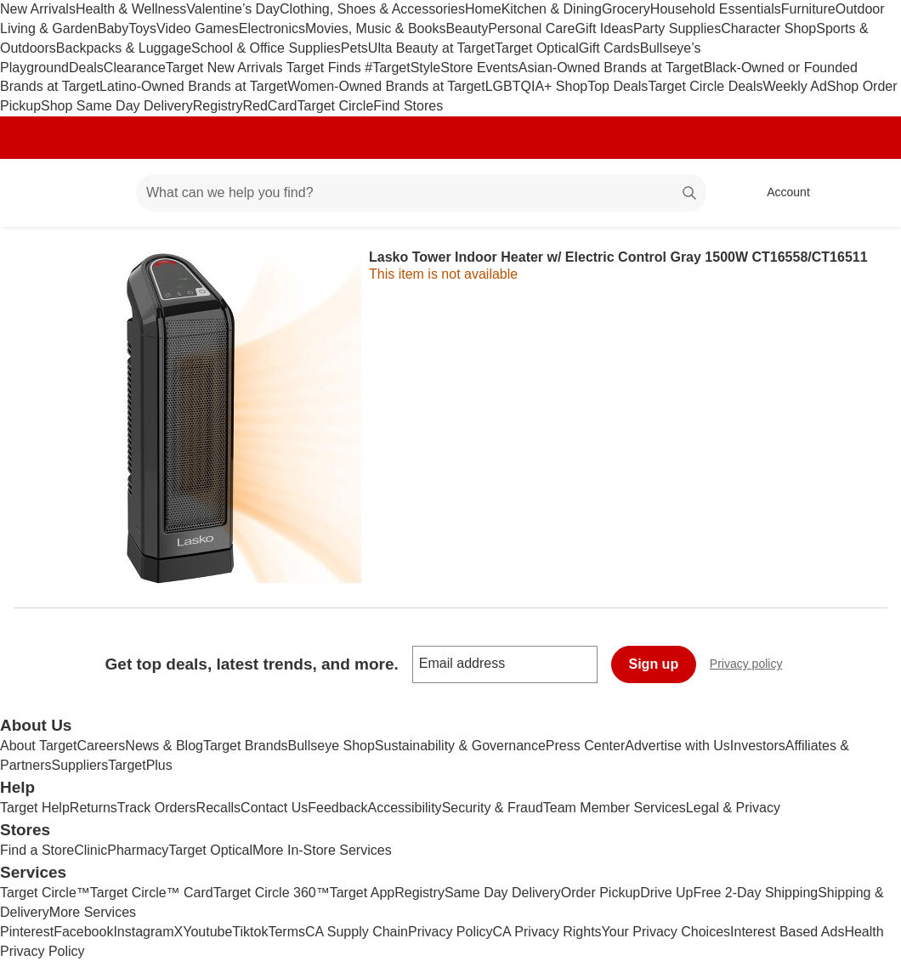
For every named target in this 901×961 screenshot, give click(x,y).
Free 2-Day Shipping (755, 892)
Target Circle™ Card (151, 892)
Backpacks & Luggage (123, 48)
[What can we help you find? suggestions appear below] (421, 193)
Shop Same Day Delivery (117, 106)
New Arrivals (38, 9)
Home (483, 9)
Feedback (337, 807)
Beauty (466, 28)
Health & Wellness (131, 9)
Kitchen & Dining (552, 9)
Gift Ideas (604, 28)
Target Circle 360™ (271, 892)
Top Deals (617, 86)
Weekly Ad (795, 86)
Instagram (143, 931)
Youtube (207, 931)
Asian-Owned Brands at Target (611, 67)
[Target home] (37, 192)
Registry (218, 106)
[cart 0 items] (865, 193)
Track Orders (156, 807)
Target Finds (325, 67)
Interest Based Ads (787, 931)
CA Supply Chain (356, 931)
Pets (354, 48)
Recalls (218, 807)
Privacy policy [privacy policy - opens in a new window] (753, 666)
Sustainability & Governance (460, 745)
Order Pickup (600, 892)
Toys (142, 28)
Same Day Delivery (503, 892)
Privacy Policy (450, 931)
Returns (93, 807)
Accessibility (404, 807)
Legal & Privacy (733, 807)
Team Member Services (614, 807)
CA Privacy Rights (547, 931)
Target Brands (245, 745)
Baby (113, 28)
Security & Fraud (492, 807)
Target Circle (336, 106)
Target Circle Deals (705, 86)
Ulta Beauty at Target (431, 48)
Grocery (626, 9)
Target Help (35, 807)
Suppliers (79, 765)
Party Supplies (677, 28)
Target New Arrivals (226, 67)
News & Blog (164, 745)
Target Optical (537, 48)
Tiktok (250, 931)
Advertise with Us (677, 745)
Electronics (272, 28)
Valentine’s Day (233, 9)
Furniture (808, 9)
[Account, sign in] (780, 193)
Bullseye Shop (331, 745)
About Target (38, 745)
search (690, 194)
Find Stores (408, 106)
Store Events (479, 67)
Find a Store (37, 850)
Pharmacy (137, 850)
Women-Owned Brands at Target (385, 86)
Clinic (90, 850)
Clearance (135, 67)
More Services (92, 912)
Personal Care (531, 28)
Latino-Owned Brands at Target (193, 86)
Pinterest (27, 931)
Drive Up (666, 892)
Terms (286, 931)
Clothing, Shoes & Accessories (372, 9)
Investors (757, 745)
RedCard (269, 106)
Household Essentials (715, 9)
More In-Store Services (322, 850)
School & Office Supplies (266, 48)
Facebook (83, 931)
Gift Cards (609, 48)
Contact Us (274, 807)
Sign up (654, 664)
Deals (86, 67)
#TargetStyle (402, 67)
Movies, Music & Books (375, 28)
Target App (362, 892)
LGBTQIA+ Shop (536, 86)
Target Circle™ (45, 892)
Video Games (197, 28)
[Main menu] (97, 193)
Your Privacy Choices (666, 931)
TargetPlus (140, 765)
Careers (100, 745)
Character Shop (768, 28)
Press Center (585, 745)
